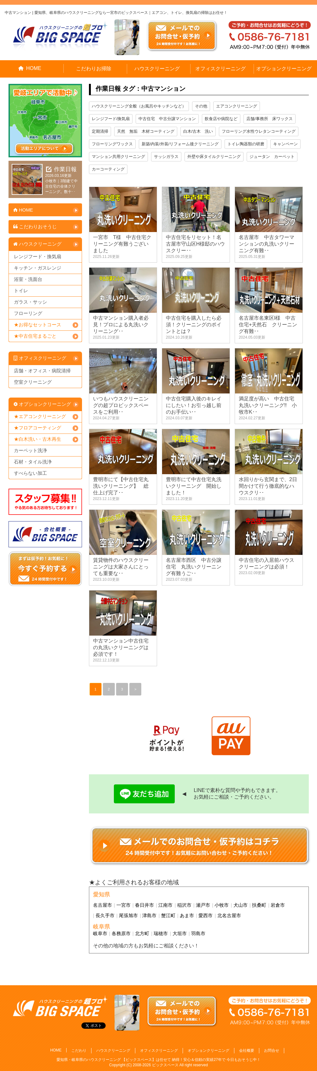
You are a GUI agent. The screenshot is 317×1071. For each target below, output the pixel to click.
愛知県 (101, 894)
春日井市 (144, 905)
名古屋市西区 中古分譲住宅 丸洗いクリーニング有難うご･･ (193, 566)
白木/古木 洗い (198, 131)
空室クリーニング (33, 382)
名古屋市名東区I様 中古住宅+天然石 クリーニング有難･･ (268, 324)
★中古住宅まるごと (35, 336)
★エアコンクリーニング (40, 416)
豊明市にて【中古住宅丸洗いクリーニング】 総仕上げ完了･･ (121, 486)
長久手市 (105, 915)
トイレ (21, 290)
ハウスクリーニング (157, 68)
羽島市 (198, 933)
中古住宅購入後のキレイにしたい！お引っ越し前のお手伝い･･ (193, 405)
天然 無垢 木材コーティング (145, 131)
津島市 (149, 915)
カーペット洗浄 (30, 450)
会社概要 (246, 1050)
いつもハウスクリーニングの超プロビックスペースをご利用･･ (121, 405)
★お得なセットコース (37, 324)
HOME (30, 68)
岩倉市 (278, 905)
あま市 (187, 915)
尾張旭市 (128, 915)
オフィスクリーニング (220, 68)
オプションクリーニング (284, 68)
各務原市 (121, 933)
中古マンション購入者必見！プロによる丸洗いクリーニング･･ (121, 324)
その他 (201, 106)
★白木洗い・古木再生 (37, 439)
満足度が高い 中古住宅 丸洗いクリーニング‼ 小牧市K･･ (269, 405)
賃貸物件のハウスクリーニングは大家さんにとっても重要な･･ (121, 566)
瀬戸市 (203, 905)
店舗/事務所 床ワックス (269, 118)
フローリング (28, 313)
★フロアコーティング (37, 427)
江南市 (165, 905)
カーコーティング (108, 169)
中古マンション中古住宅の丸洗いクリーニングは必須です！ (121, 647)
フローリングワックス (112, 144)
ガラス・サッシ (30, 302)
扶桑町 (259, 905)
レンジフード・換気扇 (37, 256)
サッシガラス (166, 156)
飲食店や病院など (221, 118)
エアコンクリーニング (236, 106)
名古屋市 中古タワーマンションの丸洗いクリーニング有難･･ (266, 244)
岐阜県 (101, 926)
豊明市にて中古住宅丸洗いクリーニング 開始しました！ (193, 486)
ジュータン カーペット (272, 156)
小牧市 (221, 905)
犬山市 (240, 905)
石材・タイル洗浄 (33, 461)
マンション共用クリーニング (118, 156)
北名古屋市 (229, 915)
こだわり (78, 1050)
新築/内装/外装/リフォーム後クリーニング (180, 144)
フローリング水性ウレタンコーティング (259, 131)
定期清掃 (100, 131)
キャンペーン (285, 144)
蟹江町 (168, 915)
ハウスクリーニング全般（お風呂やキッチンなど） (139, 106)
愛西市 (205, 915)
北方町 (142, 933)
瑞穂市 (161, 933)
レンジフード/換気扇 (111, 118)
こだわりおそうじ (34, 226)
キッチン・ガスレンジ (37, 268)
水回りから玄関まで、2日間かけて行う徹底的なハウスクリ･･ (268, 486)
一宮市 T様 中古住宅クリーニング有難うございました (122, 244)
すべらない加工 (30, 473)
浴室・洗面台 (28, 279)
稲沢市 (184, 905)
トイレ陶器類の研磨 (245, 144)
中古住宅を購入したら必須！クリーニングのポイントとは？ (193, 324)
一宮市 (123, 905)
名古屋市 (102, 905)
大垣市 (180, 933)
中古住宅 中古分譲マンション (167, 118)
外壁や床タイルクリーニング (214, 156)
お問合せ (271, 1050)
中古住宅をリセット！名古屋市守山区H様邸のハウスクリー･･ (195, 244)
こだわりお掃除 (93, 68)
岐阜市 (100, 933)
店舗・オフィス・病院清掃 (42, 370)
